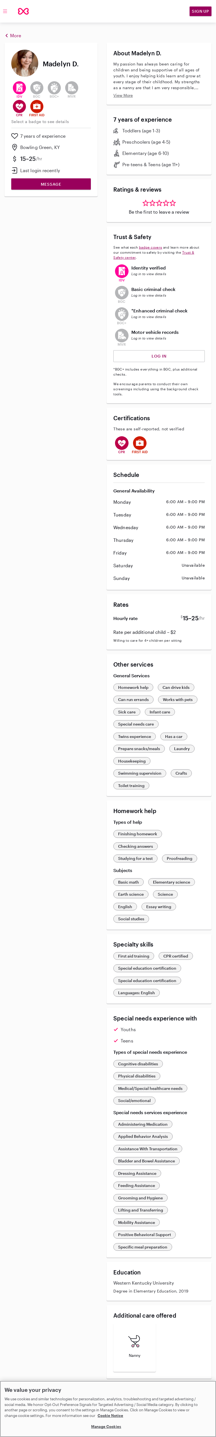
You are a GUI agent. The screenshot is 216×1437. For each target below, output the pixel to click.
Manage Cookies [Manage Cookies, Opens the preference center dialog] (106, 1426)
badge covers (150, 247)
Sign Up (200, 11)
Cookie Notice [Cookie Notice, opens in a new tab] (110, 1415)
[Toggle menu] (5, 11)
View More (123, 95)
